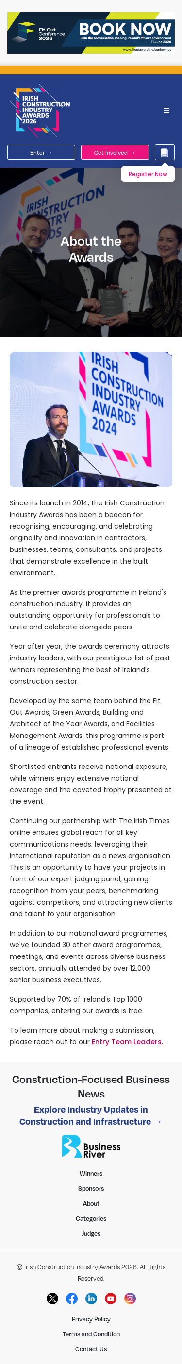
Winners (91, 1173)
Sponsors (91, 1188)
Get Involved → (114, 152)
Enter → (41, 152)
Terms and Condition (91, 1334)
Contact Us (91, 1349)
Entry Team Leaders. (127, 1042)
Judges (91, 1233)
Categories (91, 1218)
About (91, 1203)
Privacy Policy (91, 1319)
